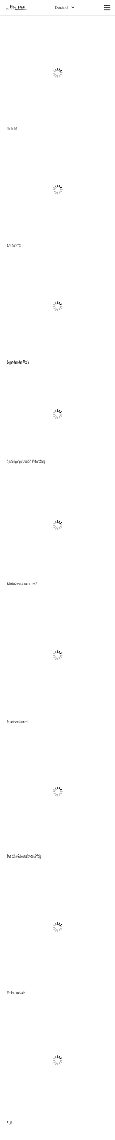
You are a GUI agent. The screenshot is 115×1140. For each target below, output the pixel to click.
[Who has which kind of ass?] (57, 475)
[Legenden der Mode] (57, 259)
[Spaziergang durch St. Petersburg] (57, 376)
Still (9, 1123)
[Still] (57, 1006)
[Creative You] (57, 143)
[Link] (17, 8)
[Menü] (107, 7)
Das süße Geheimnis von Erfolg (24, 856)
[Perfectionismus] (57, 870)
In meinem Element (18, 722)
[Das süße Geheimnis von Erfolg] (57, 736)
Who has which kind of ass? (22, 584)
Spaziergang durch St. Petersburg (26, 461)
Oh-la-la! (12, 129)
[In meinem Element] (57, 597)
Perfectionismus (16, 993)
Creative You (14, 245)
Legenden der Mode (18, 362)
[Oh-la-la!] (57, 26)
